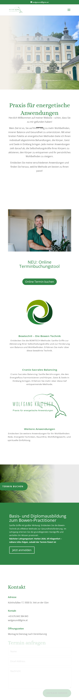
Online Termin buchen (39, 282)
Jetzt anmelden (21, 550)
